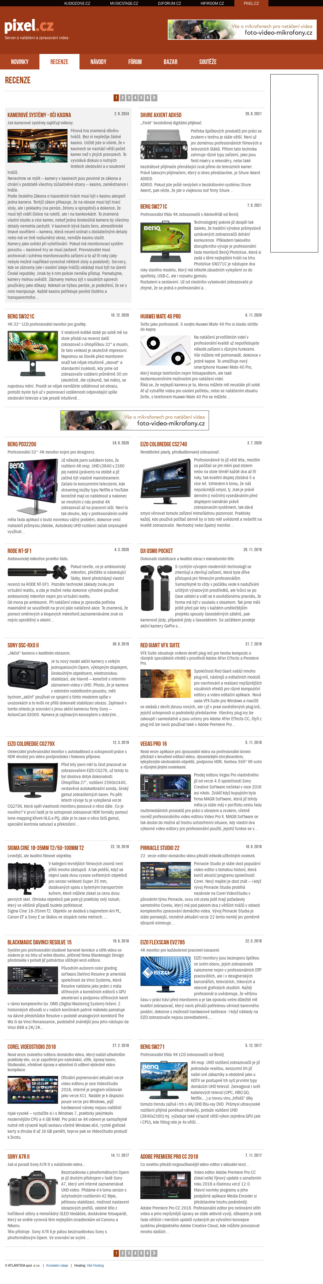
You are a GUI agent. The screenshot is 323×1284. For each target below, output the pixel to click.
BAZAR (170, 61)
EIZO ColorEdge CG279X (31, 743)
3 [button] (129, 97)
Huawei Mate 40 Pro (160, 315)
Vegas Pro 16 (153, 743)
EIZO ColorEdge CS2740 (163, 443)
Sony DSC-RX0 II (23, 644)
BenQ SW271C (153, 206)
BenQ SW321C (21, 315)
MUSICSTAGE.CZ (124, 3)
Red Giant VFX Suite (160, 644)
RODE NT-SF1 (20, 550)
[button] (154, 97)
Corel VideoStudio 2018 (32, 1046)
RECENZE (59, 61)
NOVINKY (19, 61)
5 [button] (141, 97)
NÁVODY (98, 61)
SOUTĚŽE (208, 61)
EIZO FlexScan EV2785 (162, 941)
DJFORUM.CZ (169, 3)
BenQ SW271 (152, 1046)
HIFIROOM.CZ (212, 3)
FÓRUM (135, 61)
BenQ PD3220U (22, 443)
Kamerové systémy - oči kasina (39, 114)
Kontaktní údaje (57, 1265)
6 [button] (147, 97)
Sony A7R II (19, 1156)
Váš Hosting (95, 1265)
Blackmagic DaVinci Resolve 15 (40, 941)
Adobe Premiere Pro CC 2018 (169, 1156)
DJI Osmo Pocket (156, 550)
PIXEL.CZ (251, 3)
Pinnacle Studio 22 (159, 847)
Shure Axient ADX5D (160, 114)
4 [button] (135, 97)
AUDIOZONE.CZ (77, 3)
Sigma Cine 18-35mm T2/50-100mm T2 (46, 847)
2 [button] (122, 97)
